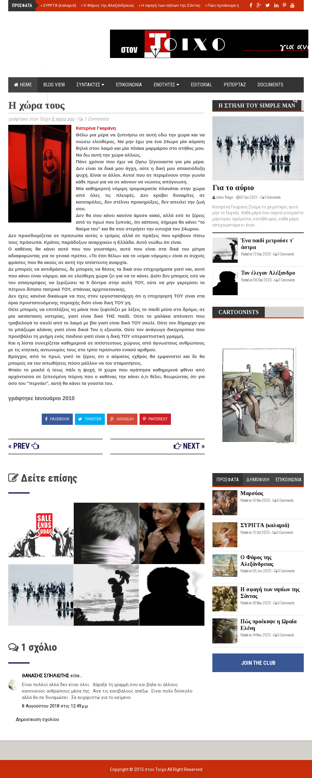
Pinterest (155, 419)
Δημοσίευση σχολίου (37, 719)
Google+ (122, 419)
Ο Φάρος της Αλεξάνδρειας (107, 5)
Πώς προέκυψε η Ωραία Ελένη (233, 5)
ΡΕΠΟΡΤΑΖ (235, 85)
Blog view (54, 85)
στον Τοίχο (156, 769)
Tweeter (89, 419)
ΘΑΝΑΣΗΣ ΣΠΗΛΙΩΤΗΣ (46, 675)
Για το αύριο (233, 187)
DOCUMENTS (270, 85)
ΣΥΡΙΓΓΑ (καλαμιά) (58, 5)
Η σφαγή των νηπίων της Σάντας (169, 5)
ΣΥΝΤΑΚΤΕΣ (90, 85)
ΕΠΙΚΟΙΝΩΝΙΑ (129, 85)
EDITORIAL (201, 85)
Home (23, 85)
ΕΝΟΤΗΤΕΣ (166, 85)
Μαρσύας (251, 493)
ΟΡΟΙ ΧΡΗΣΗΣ (28, 100)
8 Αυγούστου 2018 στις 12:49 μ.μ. (55, 706)
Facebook (57, 419)
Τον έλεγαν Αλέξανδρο (268, 273)
